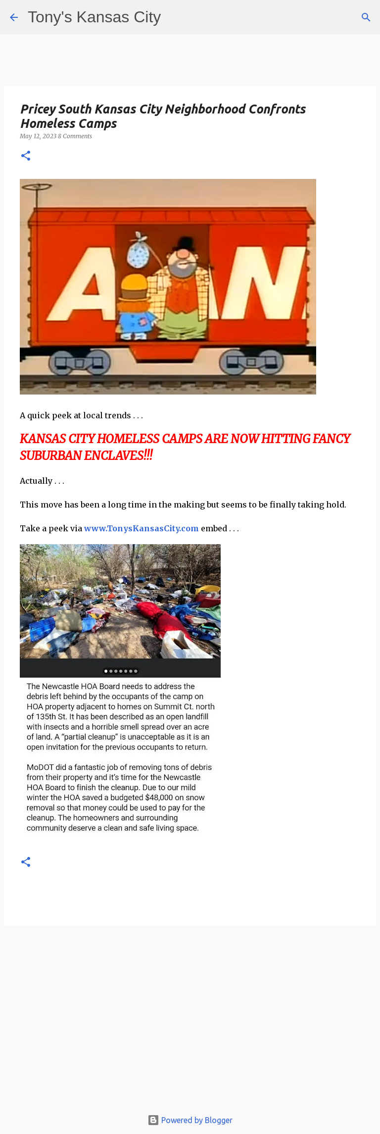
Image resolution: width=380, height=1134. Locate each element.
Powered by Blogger (190, 1120)
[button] (26, 156)
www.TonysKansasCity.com (141, 528)
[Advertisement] (190, 1022)
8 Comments (75, 136)
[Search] (366, 17)
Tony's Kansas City (94, 17)
